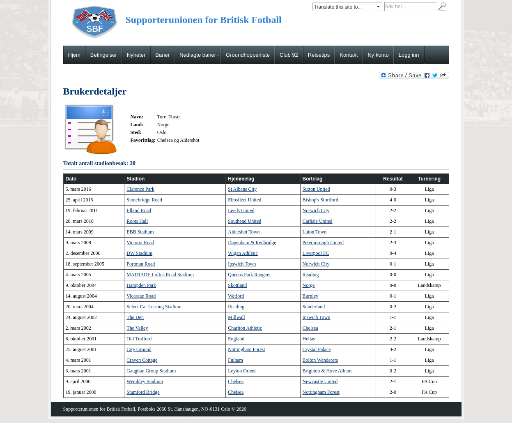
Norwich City (316, 210)
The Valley (137, 328)
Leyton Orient (242, 371)
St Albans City (242, 189)
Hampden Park (141, 285)
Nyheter (136, 55)
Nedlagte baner (199, 55)
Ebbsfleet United (244, 200)
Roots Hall (137, 221)
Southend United (244, 221)
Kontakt (349, 55)
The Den (135, 317)
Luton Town (315, 232)
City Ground (138, 349)
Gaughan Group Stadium (151, 371)
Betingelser (103, 55)
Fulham (235, 360)
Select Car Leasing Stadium (153, 307)
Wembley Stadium (144, 381)
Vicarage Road (141, 296)
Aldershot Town (243, 232)
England (236, 339)
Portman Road (140, 264)
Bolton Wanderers (320, 360)
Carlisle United (318, 221)
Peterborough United (323, 242)
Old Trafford (139, 339)
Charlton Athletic (245, 328)
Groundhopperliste (248, 55)
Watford (236, 296)
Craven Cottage (141, 360)
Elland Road (138, 210)
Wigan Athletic (243, 253)
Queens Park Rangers (249, 274)
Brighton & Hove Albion (327, 371)
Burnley (311, 296)
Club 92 (289, 55)
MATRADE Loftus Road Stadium (160, 274)
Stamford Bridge (142, 392)
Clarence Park (140, 189)
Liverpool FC (316, 253)
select (379, 6)
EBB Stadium (140, 232)
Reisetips (319, 55)
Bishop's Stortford (320, 200)
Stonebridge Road (144, 200)
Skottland (237, 285)
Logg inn (409, 55)
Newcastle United (320, 381)
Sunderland (314, 307)
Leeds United (241, 210)
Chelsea (310, 328)
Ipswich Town (242, 264)
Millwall (236, 317)
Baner (162, 55)
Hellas (309, 339)
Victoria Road (140, 242)
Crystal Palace (317, 349)
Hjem (74, 55)
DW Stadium (139, 253)
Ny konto (377, 55)
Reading (311, 274)
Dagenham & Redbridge (252, 242)
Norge (309, 285)
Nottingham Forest (246, 349)
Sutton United (316, 189)
